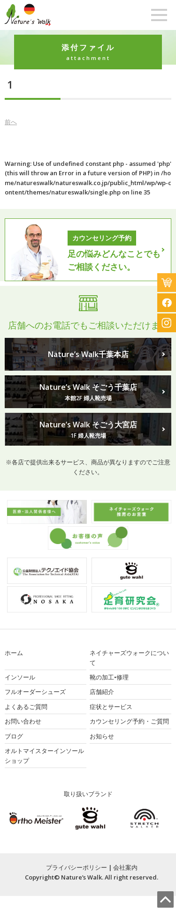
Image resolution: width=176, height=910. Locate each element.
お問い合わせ (23, 721)
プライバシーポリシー (76, 867)
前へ (11, 122)
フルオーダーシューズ (35, 691)
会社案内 (125, 867)
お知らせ (102, 736)
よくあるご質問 (26, 706)
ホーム (14, 653)
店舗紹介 (102, 691)
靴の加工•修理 (109, 677)
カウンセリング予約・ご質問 (129, 721)
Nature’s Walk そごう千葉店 (88, 392)
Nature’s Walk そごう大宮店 (88, 429)
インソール (20, 677)
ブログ (14, 736)
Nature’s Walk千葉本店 (88, 354)
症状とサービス (111, 706)
